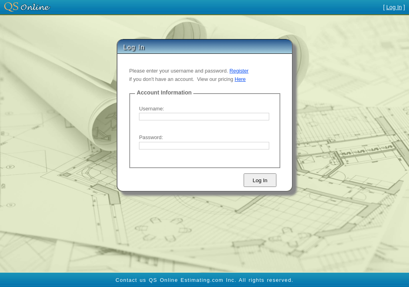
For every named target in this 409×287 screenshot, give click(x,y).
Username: (151, 109)
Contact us (130, 280)
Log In (394, 7)
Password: (151, 137)
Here (240, 79)
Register (239, 71)
